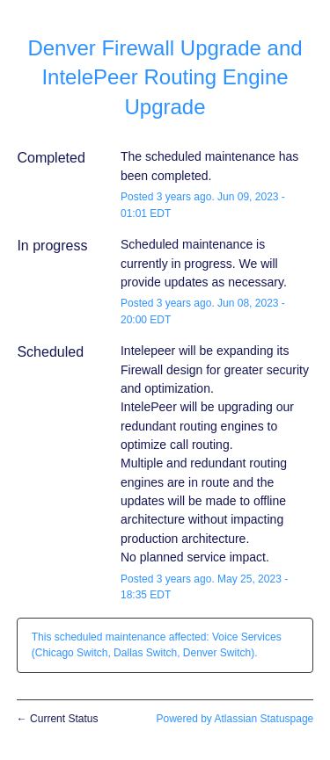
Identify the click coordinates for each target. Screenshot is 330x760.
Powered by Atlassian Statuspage (234, 719)
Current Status (58, 719)
